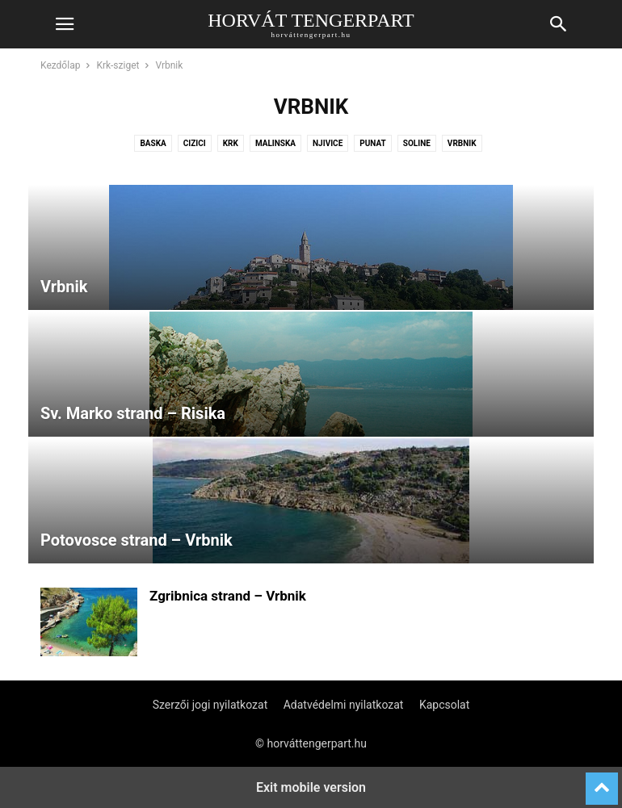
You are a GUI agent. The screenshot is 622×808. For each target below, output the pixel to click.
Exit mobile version (311, 787)
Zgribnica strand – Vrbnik (227, 596)
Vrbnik (462, 143)
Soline (417, 143)
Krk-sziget (117, 65)
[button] (64, 24)
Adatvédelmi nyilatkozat (344, 704)
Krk (230, 143)
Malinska (275, 143)
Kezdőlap (60, 65)
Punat (372, 143)
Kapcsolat (444, 704)
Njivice (328, 143)
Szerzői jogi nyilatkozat (210, 704)
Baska (153, 143)
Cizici (194, 143)
